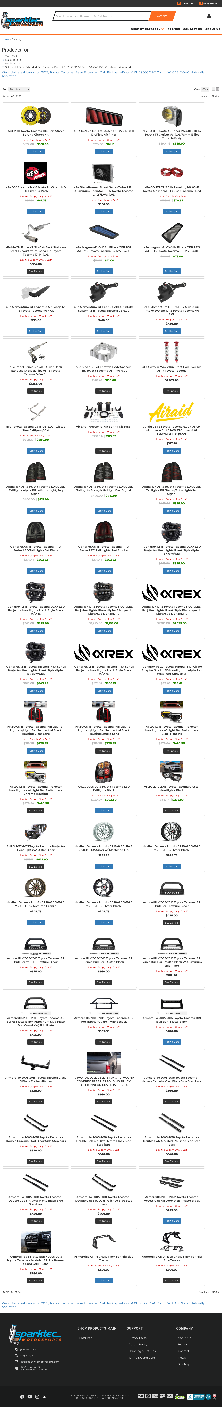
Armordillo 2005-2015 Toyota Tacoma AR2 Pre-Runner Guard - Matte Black (103, 1019)
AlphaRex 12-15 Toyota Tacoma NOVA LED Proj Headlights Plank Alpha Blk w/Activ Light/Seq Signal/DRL (103, 610)
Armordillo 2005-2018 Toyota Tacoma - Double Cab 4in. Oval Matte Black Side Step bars (103, 1141)
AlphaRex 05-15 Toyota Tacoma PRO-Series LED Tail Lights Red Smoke (104, 548)
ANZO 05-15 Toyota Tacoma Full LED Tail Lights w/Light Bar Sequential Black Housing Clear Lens (35, 730)
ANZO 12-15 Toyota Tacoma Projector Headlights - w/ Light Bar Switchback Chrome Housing (35, 790)
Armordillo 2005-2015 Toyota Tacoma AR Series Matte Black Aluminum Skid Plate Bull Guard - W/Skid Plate (36, 1021)
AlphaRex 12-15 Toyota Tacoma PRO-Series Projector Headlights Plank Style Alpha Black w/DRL (36, 670)
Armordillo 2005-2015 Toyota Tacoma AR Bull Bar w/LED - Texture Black (36, 960)
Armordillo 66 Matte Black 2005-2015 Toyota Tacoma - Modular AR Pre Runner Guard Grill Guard (36, 1260)
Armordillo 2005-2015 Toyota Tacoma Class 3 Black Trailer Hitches (35, 1079)
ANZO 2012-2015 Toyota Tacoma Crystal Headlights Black (171, 788)
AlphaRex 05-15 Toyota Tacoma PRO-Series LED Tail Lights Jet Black (36, 548)
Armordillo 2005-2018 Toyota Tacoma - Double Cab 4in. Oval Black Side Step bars (36, 1139)
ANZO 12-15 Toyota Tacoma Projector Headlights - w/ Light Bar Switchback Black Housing (171, 730)
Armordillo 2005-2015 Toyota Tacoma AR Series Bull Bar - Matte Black (104, 960)
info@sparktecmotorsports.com (39, 1361)
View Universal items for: (103, 1305)
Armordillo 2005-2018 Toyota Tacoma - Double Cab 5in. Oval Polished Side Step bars (103, 1200)
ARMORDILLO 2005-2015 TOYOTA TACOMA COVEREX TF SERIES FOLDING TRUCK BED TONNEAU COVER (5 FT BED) (104, 1081)
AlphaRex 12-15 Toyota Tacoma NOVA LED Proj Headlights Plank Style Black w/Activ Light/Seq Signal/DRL (171, 610)
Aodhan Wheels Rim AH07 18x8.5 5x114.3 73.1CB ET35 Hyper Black (171, 848)
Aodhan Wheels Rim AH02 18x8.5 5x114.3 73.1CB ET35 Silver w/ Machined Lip (103, 848)
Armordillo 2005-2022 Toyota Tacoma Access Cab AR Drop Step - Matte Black (172, 1198)
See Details (103, 751)
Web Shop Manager (113, 1398)
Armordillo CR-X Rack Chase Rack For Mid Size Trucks (172, 1258)
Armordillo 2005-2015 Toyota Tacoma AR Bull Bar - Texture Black (171, 904)
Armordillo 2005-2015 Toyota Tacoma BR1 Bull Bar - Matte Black (172, 1019)
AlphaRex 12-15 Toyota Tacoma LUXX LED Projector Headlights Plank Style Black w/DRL (36, 610)
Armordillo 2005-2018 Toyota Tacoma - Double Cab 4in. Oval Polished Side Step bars (171, 1141)
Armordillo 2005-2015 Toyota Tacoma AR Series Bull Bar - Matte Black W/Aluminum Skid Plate (172, 962)
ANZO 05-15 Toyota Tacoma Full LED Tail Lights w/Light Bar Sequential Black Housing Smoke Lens (103, 730)
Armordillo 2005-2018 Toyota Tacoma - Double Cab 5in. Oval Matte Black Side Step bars (35, 1200)
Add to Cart (36, 570)
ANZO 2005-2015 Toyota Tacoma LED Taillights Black (104, 788)
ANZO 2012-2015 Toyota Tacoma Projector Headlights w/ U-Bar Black (35, 848)
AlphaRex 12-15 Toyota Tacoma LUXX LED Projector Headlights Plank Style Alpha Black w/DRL (172, 550)
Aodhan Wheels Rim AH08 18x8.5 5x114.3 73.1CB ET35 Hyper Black (103, 904)
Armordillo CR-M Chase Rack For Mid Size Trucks (103, 1258)
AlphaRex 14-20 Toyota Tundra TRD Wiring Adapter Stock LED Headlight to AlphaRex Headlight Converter (172, 670)
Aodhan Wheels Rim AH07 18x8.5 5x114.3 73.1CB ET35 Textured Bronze (35, 904)
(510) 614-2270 (28, 1349)
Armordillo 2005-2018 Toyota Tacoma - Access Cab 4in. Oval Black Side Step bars (171, 1079)
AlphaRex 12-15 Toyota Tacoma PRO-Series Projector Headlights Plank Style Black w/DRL (104, 670)
